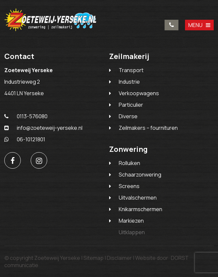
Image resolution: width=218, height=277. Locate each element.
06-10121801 (24, 139)
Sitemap (93, 258)
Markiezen (131, 220)
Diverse (128, 116)
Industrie (129, 81)
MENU (199, 25)
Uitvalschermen (138, 197)
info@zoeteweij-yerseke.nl (43, 127)
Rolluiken (129, 163)
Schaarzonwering (140, 174)
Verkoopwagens (139, 93)
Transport (131, 70)
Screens (129, 186)
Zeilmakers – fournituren (148, 127)
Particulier (131, 104)
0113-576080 (171, 25)
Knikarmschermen (140, 209)
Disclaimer (119, 258)
